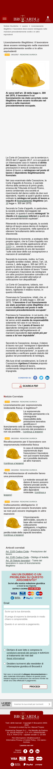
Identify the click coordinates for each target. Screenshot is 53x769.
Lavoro (25, 26)
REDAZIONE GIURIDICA (28, 402)
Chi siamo (41, 740)
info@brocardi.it (33, 738)
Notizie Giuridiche (11, 26)
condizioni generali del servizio (22, 653)
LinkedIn (47, 377)
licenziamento (24, 201)
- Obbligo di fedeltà (27, 557)
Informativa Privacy (14, 740)
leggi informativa (15, 658)
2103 (8, 246)
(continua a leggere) (33, 432)
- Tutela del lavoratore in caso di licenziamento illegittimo (24, 563)
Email (6, 603)
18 (7, 203)
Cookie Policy (30, 740)
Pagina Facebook (25, 750)
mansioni (23, 216)
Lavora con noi (26, 745)
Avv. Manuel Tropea (35, 727)
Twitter (41, 377)
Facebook (35, 377)
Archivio (26, 742)
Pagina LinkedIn (37, 750)
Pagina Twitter (31, 750)
